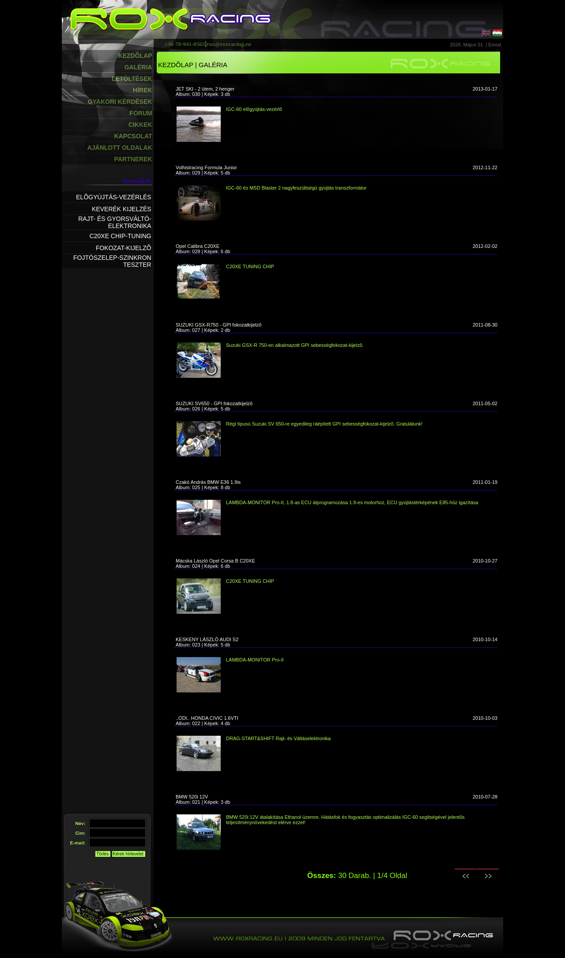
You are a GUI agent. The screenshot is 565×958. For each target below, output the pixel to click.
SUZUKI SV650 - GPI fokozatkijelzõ (214, 403)
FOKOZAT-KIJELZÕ (123, 247)
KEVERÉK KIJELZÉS (121, 209)
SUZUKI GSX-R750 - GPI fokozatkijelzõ (218, 324)
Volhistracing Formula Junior (206, 167)
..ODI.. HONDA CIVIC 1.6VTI (207, 718)
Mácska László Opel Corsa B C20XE (215, 560)
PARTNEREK (133, 159)
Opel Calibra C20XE (197, 246)
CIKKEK (140, 124)
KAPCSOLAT (133, 136)
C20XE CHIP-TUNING (120, 236)
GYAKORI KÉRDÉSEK (120, 101)
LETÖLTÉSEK (132, 78)
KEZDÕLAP (135, 55)
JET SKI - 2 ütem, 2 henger (205, 88)
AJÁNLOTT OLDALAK (119, 147)
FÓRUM (140, 113)
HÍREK (142, 90)
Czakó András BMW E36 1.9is (208, 482)
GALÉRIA (138, 67)
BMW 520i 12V (192, 796)
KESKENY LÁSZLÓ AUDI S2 (207, 639)
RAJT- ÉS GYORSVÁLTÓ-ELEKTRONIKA (114, 222)
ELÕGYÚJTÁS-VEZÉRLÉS (113, 197)
